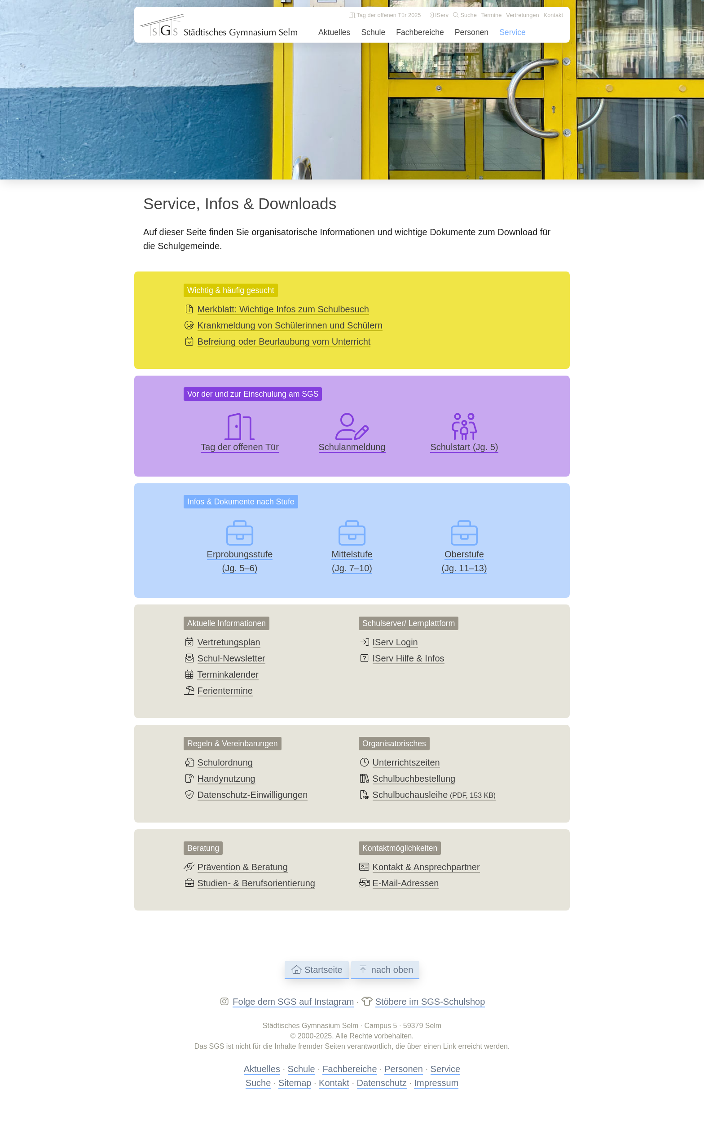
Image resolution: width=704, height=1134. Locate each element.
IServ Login (395, 642)
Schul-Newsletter (231, 658)
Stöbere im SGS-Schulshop (430, 1002)
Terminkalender (228, 674)
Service (512, 32)
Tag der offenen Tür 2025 (385, 15)
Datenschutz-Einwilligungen (253, 795)
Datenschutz (382, 1083)
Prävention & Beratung (243, 867)
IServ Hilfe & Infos (408, 658)
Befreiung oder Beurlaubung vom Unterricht (284, 341)
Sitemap (294, 1083)
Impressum (436, 1083)
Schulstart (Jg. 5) (464, 447)
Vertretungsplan (229, 642)
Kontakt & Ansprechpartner (426, 867)
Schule (373, 32)
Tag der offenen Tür (240, 447)
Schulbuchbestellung (414, 779)
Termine (491, 15)
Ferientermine (225, 691)
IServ (438, 15)
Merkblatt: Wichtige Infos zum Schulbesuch (283, 309)
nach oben (385, 970)
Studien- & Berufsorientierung (256, 883)
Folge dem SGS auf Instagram (293, 1002)
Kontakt (553, 15)
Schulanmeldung (352, 447)
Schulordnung (225, 762)
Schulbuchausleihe (434, 795)
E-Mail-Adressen (406, 883)
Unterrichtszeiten (406, 762)
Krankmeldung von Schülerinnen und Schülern (290, 325)
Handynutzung (226, 779)
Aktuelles (334, 32)
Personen (471, 32)
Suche (465, 15)
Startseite (317, 970)
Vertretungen (522, 15)
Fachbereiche (420, 32)
